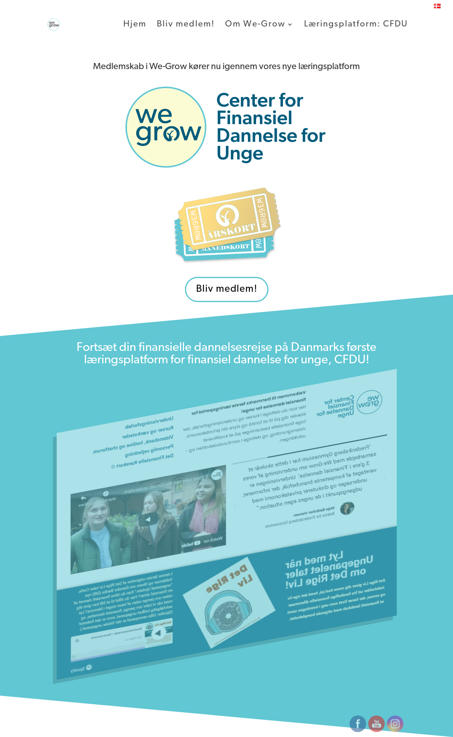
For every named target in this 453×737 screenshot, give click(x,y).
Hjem (134, 25)
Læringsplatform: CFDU (356, 25)
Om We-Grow (255, 25)
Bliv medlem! (186, 25)
